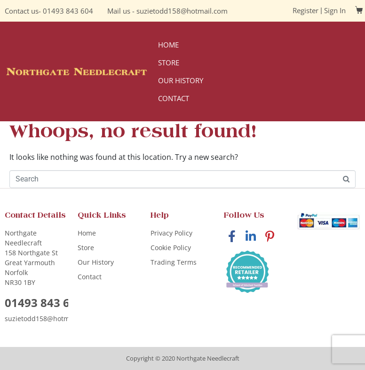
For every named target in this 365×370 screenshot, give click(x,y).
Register (305, 10)
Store (168, 62)
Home (168, 44)
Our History (180, 80)
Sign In (335, 10)
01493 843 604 (68, 11)
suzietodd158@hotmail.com (182, 11)
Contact (173, 98)
